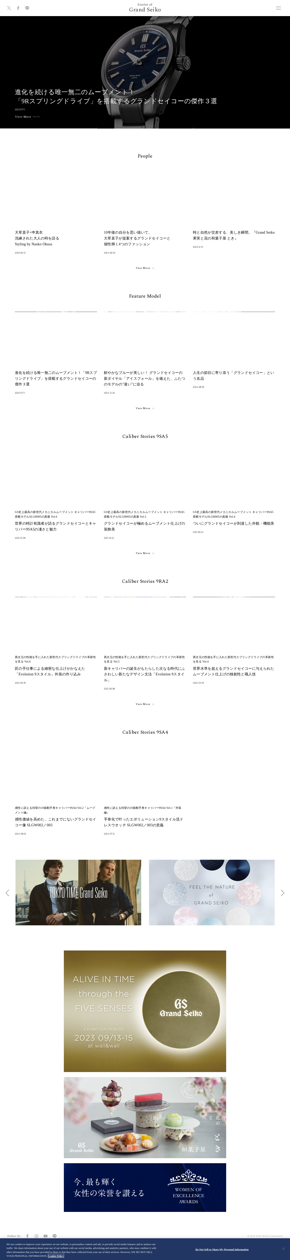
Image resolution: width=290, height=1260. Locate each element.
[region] (145, 1249)
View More (145, 268)
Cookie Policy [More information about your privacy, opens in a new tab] (56, 1255)
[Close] (283, 1248)
